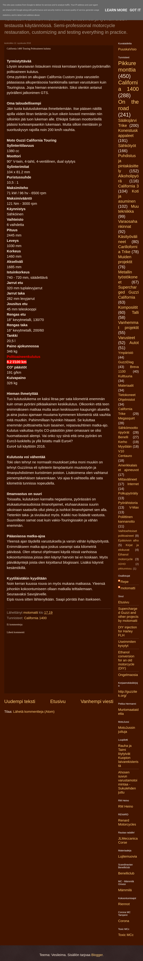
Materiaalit (126, 385)
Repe (125, 582)
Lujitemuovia (127, 856)
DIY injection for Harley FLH (127, 631)
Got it (135, 10)
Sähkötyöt (127, 145)
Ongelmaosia (128, 675)
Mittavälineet (127, 479)
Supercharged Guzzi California (128, 292)
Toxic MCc (126, 935)
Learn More (116, 10)
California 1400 (35, 618)
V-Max (134, 507)
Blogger (97, 955)
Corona (123, 921)
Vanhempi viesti (97, 701)
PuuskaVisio (127, 49)
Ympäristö (125, 353)
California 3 (128, 186)
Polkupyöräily (128, 493)
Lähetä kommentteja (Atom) (33, 711)
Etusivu (58, 701)
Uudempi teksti (19, 701)
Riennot (124, 904)
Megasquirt (126, 418)
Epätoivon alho (128, 540)
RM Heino (125, 806)
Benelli (123, 437)
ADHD (122, 563)
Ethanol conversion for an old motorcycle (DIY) (126, 660)
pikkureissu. (125, 568)
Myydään (125, 446)
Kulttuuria (125, 376)
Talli (135, 312)
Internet (133, 484)
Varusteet (126, 337)
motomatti (128, 588)
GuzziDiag (126, 362)
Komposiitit (128, 307)
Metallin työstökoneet (128, 277)
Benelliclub (126, 873)
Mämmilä (125, 890)
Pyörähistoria (128, 503)
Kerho (122, 442)
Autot (134, 342)
